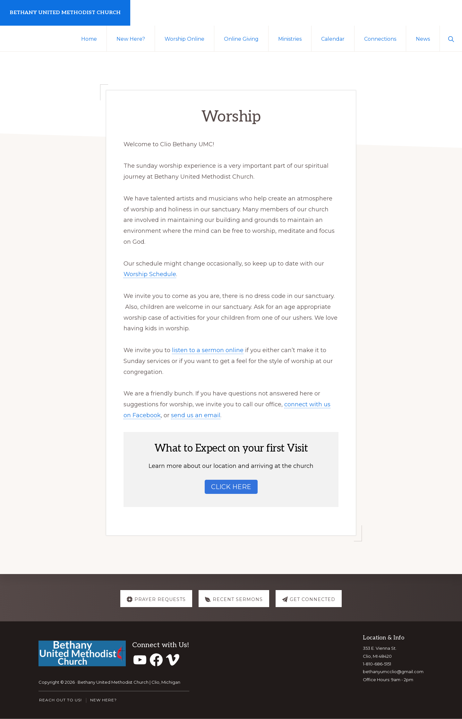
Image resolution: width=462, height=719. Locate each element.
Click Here (231, 487)
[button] (451, 38)
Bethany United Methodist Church (65, 13)
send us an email (195, 415)
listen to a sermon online (208, 350)
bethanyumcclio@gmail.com (393, 671)
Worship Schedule (150, 274)
